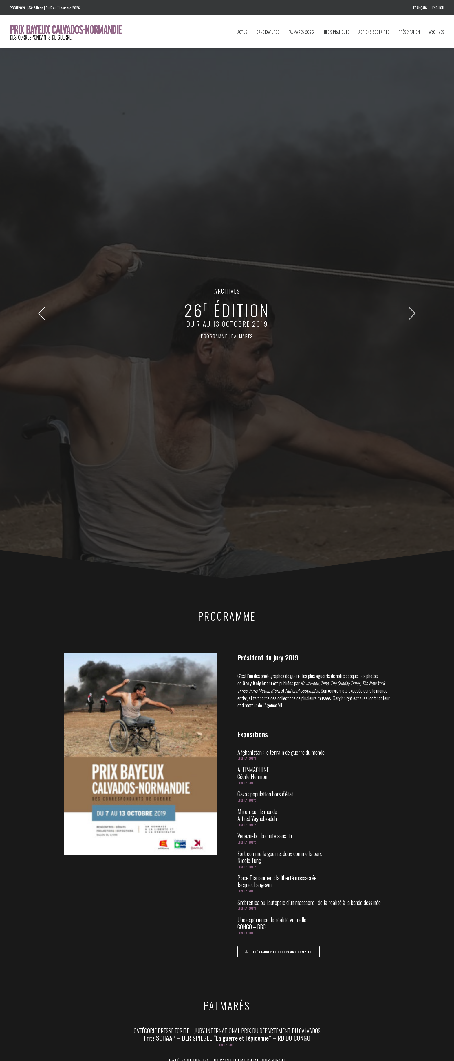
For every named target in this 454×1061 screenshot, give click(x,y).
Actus (242, 32)
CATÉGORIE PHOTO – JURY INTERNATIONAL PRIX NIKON (227, 634)
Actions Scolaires (373, 32)
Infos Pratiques (336, 32)
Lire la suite (247, 332)
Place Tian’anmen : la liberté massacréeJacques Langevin (276, 455)
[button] (41, 104)
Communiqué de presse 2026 (263, 979)
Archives (436, 32)
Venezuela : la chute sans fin (264, 409)
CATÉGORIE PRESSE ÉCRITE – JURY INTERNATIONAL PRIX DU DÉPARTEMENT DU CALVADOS (227, 604)
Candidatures (267, 32)
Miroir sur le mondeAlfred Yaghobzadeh (257, 388)
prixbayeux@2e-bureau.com (255, 952)
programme (214, 123)
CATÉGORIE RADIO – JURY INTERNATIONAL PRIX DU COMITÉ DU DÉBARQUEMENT (227, 695)
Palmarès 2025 (301, 32)
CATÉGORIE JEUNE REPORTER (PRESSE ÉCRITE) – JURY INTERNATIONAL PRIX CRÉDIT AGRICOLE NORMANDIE (227, 756)
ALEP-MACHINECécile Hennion (253, 347)
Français (420, 7)
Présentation (409, 32)
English (438, 7)
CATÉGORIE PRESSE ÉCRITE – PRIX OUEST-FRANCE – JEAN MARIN (227, 825)
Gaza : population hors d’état (265, 367)
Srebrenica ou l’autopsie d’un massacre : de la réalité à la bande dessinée (309, 476)
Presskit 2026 (251, 987)
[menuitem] (421, 7)
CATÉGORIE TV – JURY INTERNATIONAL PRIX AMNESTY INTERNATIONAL (227, 665)
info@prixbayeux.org (175, 982)
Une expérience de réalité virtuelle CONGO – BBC (271, 497)
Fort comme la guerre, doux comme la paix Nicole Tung (279, 430)
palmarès (242, 123)
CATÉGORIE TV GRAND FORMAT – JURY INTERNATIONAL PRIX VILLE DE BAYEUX (227, 726)
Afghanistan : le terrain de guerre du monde (281, 326)
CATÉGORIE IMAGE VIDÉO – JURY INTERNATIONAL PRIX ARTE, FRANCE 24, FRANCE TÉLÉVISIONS (227, 886)
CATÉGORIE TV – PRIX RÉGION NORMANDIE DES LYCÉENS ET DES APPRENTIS (227, 787)
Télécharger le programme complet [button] (278, 525)
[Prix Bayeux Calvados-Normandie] (71, 31)
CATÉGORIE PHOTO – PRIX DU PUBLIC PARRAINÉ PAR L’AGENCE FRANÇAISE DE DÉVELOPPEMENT (227, 856)
